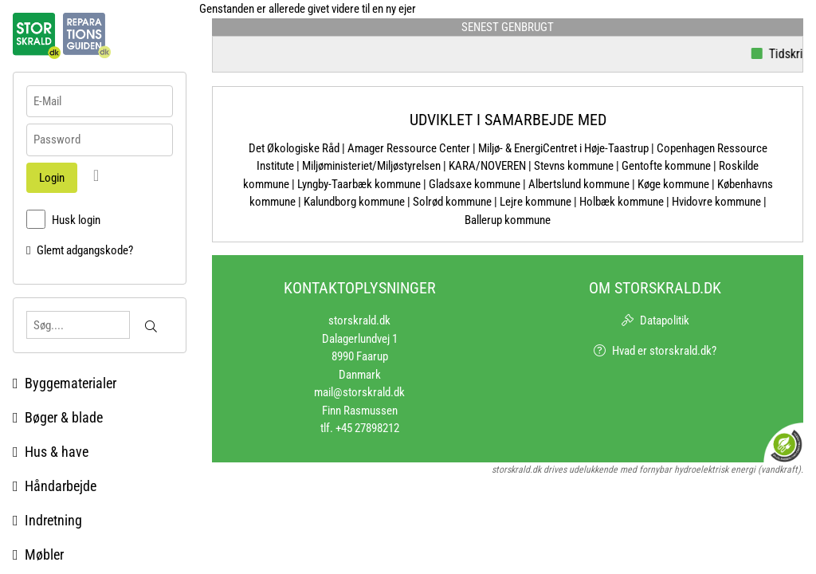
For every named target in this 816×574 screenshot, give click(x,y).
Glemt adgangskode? (85, 250)
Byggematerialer (64, 383)
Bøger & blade (58, 417)
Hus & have (50, 451)
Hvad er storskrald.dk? (664, 351)
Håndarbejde (54, 486)
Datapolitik (664, 320)
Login (52, 178)
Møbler (38, 554)
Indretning (47, 520)
